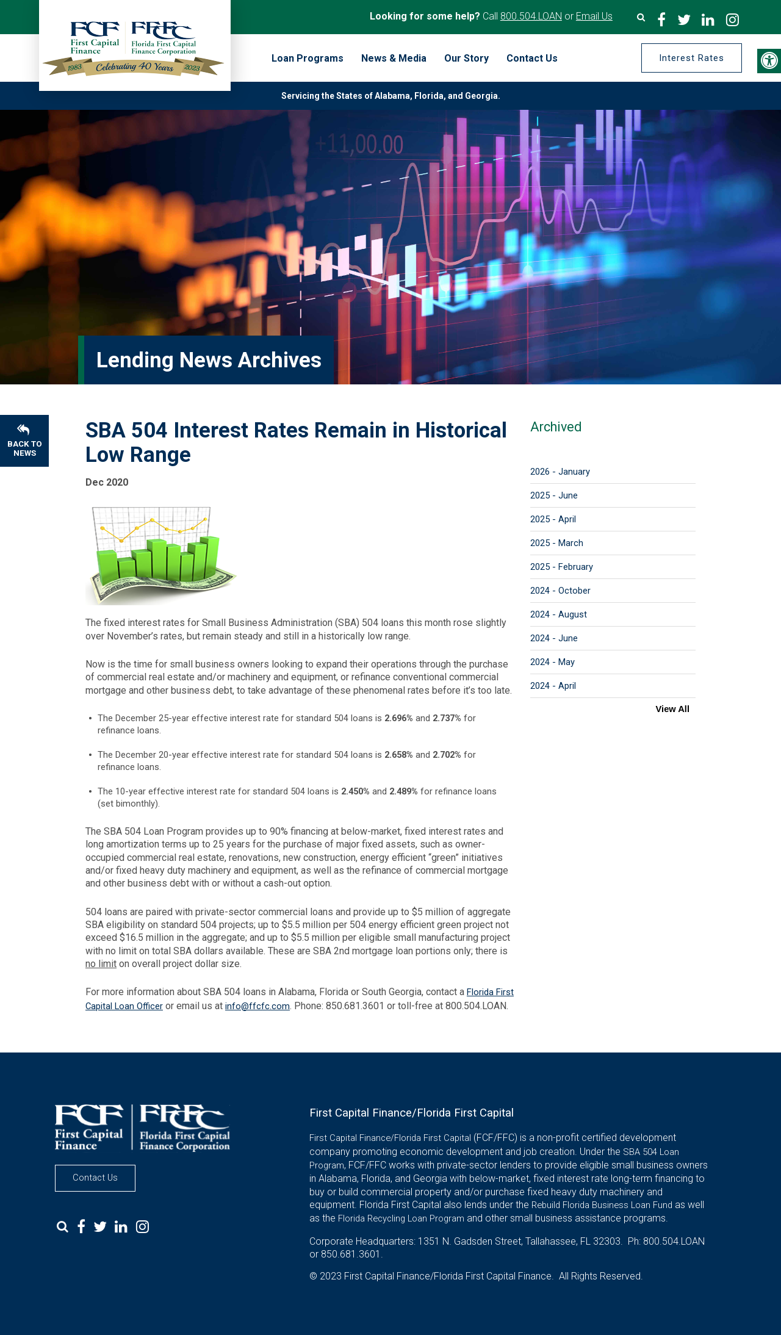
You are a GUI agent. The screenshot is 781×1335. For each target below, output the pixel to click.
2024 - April (553, 685)
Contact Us (95, 1177)
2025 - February (561, 566)
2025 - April (553, 519)
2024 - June (554, 638)
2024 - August (558, 614)
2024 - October (560, 590)
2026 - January (560, 471)
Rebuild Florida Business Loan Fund (601, 1205)
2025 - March (556, 543)
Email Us (594, 16)
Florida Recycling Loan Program (401, 1218)
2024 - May (552, 662)
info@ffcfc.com (257, 1006)
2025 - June (554, 495)
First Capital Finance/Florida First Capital (390, 1137)
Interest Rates (691, 57)
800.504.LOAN (531, 16)
